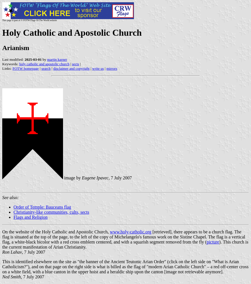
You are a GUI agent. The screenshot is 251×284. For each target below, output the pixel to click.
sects (75, 64)
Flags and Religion (31, 217)
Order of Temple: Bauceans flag (42, 207)
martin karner (57, 59)
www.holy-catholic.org (130, 231)
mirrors (111, 68)
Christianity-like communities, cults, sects (51, 212)
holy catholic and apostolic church (44, 64)
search (46, 68)
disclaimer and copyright (71, 68)
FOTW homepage (25, 68)
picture (213, 242)
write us (98, 68)
